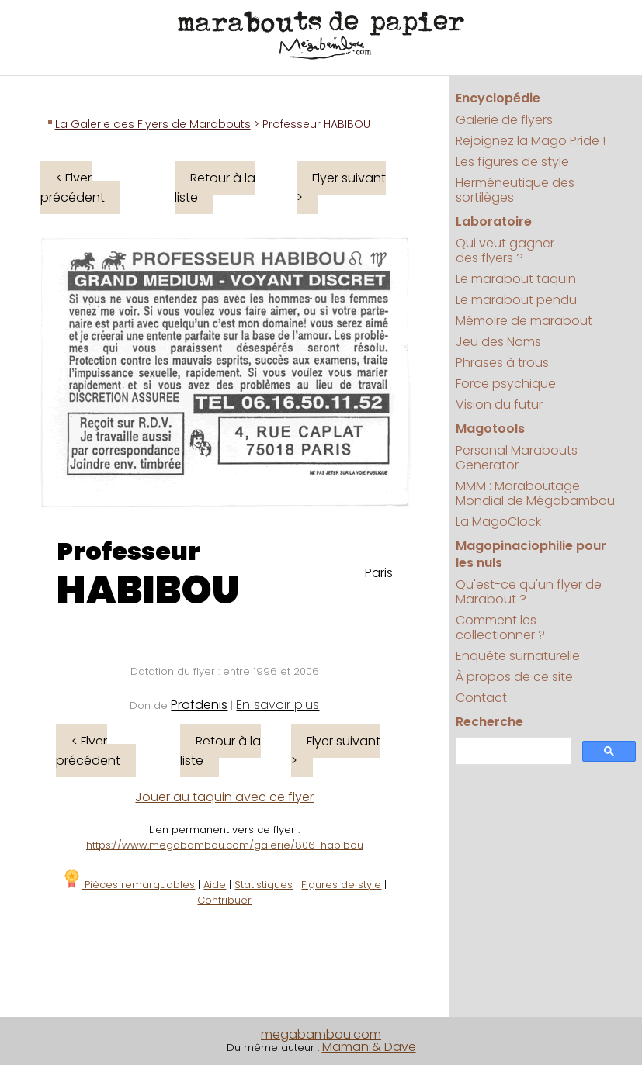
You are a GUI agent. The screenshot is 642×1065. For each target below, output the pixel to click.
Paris (379, 573)
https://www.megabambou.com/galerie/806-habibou (224, 845)
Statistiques (263, 884)
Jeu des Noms (498, 342)
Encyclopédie (498, 98)
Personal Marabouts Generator (517, 457)
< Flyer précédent (72, 187)
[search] (511, 751)
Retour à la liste (215, 187)
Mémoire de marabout (524, 321)
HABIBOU (148, 590)
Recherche (489, 722)
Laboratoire (494, 221)
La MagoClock (498, 522)
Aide (214, 884)
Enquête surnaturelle (518, 656)
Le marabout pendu (516, 300)
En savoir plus (277, 705)
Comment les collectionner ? (500, 627)
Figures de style (341, 884)
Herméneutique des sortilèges (515, 190)
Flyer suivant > (341, 187)
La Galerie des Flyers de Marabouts (153, 124)
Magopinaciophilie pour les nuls (531, 554)
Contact (481, 698)
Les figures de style (512, 162)
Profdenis (199, 705)
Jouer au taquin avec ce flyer (224, 797)
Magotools (490, 428)
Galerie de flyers (504, 120)
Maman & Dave (369, 1047)
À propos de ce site (514, 677)
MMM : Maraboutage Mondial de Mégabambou (535, 493)
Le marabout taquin (516, 279)
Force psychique (506, 383)
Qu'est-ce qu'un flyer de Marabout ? (529, 592)
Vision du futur (499, 404)
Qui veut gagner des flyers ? (505, 250)
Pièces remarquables (128, 884)
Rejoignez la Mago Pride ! (531, 141)
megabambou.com (321, 1034)
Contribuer (224, 900)
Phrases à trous (502, 363)
